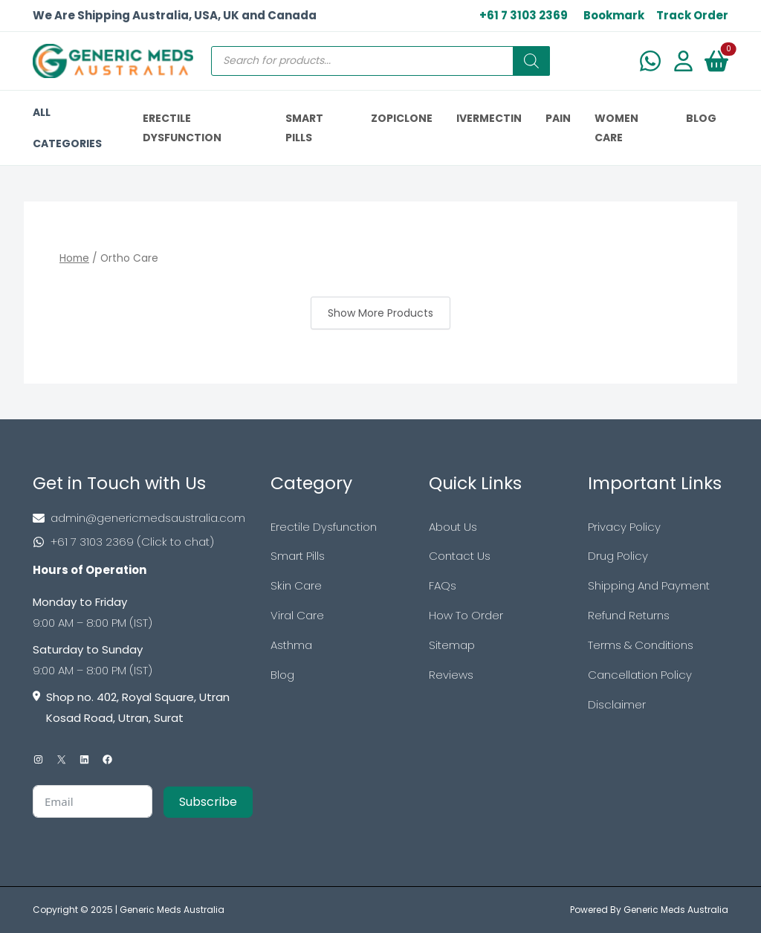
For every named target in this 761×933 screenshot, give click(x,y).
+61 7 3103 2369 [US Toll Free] (523, 15)
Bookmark (613, 15)
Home (74, 258)
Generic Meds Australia (172, 909)
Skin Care (296, 585)
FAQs (442, 585)
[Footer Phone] (143, 542)
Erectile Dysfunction (324, 527)
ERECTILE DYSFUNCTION (182, 128)
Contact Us (459, 556)
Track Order (692, 15)
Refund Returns (629, 615)
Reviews (451, 674)
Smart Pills (298, 556)
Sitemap (452, 645)
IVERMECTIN (489, 118)
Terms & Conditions (640, 645)
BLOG (701, 118)
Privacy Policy (624, 527)
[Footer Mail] (143, 518)
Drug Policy (618, 556)
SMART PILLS (304, 128)
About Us (453, 527)
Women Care (616, 128)
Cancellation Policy (640, 674)
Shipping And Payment (649, 585)
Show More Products (380, 313)
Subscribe (208, 801)
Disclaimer (617, 704)
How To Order (466, 615)
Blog (282, 674)
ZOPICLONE (402, 118)
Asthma (291, 645)
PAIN (558, 118)
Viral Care (297, 615)
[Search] (531, 61)
